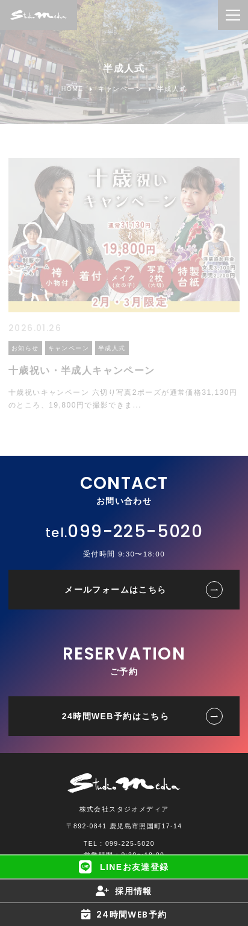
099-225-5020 (135, 531)
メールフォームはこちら (115, 589)
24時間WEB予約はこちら (115, 716)
